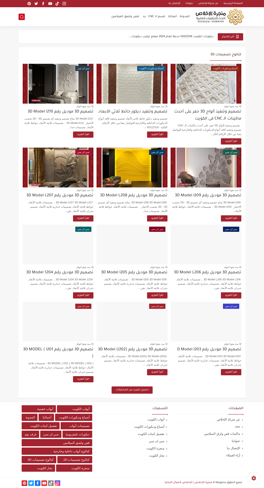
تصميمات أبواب (79, 426)
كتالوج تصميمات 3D (41, 459)
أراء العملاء (233, 455)
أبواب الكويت (155, 419)
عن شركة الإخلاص (208, 3)
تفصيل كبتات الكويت (151, 434)
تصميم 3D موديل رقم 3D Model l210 (60, 112)
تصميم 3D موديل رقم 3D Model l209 (208, 195)
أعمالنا (172, 16)
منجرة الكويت (155, 448)
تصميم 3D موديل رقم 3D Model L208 (133, 195)
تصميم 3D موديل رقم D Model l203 (209, 349)
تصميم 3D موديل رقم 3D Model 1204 (59, 272)
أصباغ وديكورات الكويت (149, 426)
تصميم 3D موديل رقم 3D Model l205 (134, 272)
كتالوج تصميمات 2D (76, 459)
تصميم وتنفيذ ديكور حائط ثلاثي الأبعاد (132, 112)
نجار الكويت (156, 455)
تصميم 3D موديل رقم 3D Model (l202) (132, 349)
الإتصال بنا (174, 3)
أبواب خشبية (45, 409)
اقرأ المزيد (231, 141)
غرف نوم (31, 434)
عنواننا (189, 3)
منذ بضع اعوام (231, 106)
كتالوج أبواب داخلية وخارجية (71, 451)
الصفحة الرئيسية (233, 3)
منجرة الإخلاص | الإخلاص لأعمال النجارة (188, 482)
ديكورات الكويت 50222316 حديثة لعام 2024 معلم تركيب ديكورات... (171, 36)
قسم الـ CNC (156, 16)
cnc (237, 426)
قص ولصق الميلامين (125, 16)
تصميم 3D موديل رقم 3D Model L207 (59, 195)
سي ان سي (156, 441)
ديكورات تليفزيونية (77, 434)
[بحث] (22, 17)
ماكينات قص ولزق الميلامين (222, 433)
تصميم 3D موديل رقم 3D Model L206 (207, 272)
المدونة (185, 16)
